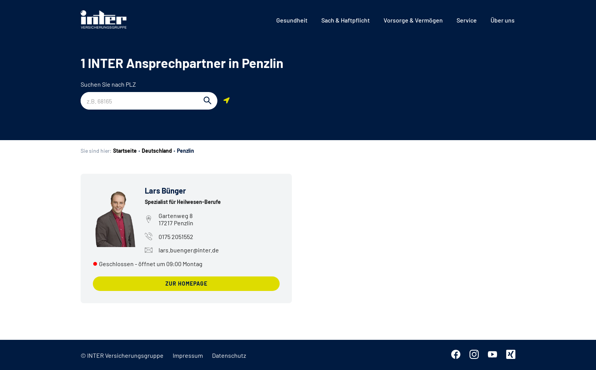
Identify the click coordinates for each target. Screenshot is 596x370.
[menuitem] (291, 20)
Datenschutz (229, 355)
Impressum (188, 355)
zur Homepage (186, 283)
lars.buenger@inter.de (182, 250)
